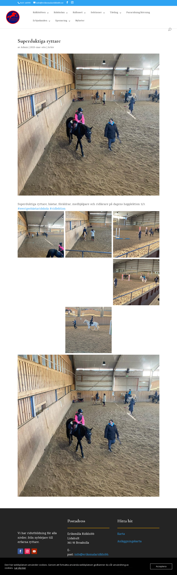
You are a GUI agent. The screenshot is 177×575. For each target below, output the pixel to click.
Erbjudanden (40, 21)
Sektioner (96, 13)
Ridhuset (78, 13)
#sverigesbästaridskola (33, 209)
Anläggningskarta (129, 541)
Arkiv (51, 47)
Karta (121, 534)
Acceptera (161, 566)
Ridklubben (39, 13)
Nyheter (80, 21)
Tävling (114, 13)
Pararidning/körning (138, 13)
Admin (24, 47)
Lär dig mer (20, 567)
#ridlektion (58, 209)
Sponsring (61, 21)
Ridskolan (59, 13)
